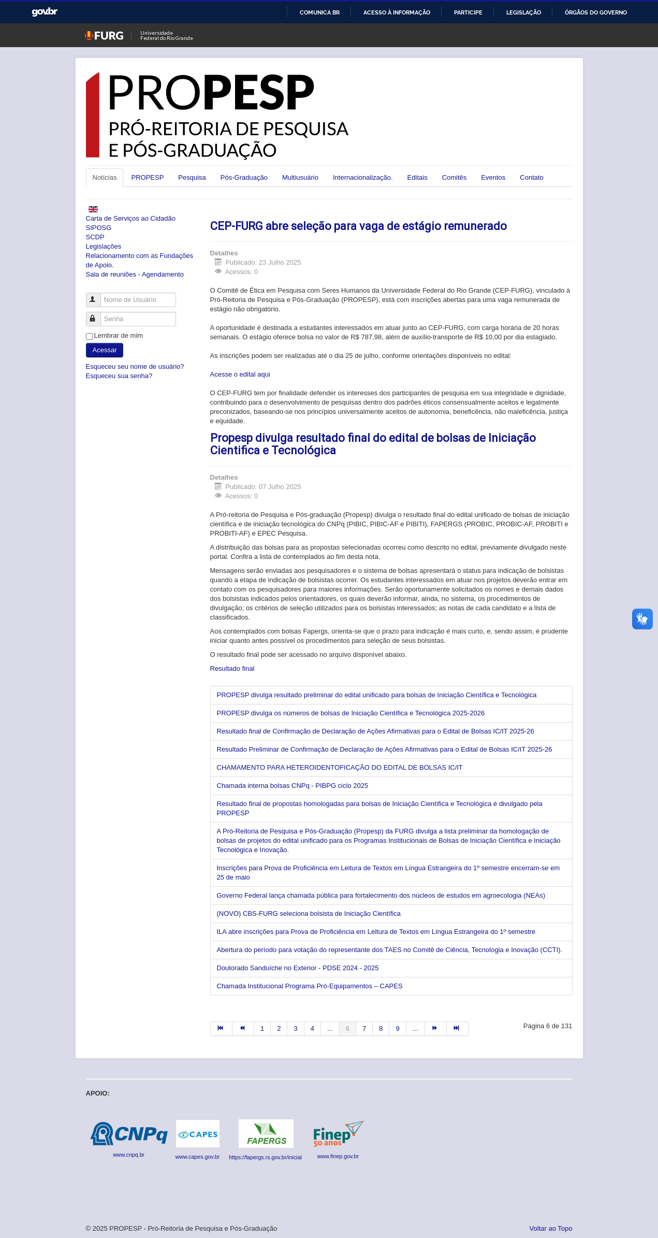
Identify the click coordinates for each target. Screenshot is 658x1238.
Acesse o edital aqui (240, 374)
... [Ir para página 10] (415, 1028)
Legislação (523, 12)
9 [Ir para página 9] (397, 1028)
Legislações (104, 246)
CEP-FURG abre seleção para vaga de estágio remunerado (358, 226)
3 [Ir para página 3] (295, 1028)
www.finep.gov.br (338, 1156)
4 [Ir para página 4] (312, 1028)
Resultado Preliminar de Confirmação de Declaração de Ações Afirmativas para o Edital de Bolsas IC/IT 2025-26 (384, 749)
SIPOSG (99, 228)
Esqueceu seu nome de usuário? (135, 366)
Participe (468, 12)
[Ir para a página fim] (458, 1028)
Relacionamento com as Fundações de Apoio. (139, 260)
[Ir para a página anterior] (243, 1028)
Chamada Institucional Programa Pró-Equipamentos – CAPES (310, 986)
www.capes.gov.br (198, 1157)
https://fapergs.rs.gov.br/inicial (266, 1157)
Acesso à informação (396, 12)
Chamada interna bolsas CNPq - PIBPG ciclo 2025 (293, 785)
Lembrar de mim (118, 335)
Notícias (105, 177)
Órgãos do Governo (596, 12)
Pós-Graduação (244, 177)
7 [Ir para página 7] (364, 1028)
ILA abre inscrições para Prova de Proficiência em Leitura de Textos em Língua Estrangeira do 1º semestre (376, 931)
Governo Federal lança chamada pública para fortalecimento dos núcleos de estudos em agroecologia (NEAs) (381, 895)
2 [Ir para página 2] (279, 1028)
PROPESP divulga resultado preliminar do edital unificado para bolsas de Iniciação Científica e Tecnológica (377, 695)
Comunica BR (320, 12)
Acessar (105, 350)
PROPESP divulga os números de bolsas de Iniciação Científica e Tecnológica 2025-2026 (351, 713)
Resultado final (232, 668)
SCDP (95, 237)
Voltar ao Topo (551, 1228)
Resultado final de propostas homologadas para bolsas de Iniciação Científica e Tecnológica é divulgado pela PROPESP (380, 808)
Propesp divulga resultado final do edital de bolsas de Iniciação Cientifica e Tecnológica (373, 444)
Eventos (493, 177)
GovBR (44, 12)
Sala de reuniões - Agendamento (135, 274)
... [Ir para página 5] (330, 1028)
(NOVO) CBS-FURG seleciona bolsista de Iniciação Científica (309, 913)
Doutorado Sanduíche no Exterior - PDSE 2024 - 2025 (298, 968)
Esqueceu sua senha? (119, 376)
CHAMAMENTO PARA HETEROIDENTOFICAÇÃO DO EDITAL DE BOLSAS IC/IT (340, 767)
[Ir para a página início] (221, 1028)
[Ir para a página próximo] (436, 1028)
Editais (417, 177)
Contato (532, 177)
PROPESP (147, 177)
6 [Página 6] (347, 1028)
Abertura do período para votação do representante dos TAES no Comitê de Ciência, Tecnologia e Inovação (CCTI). (390, 950)
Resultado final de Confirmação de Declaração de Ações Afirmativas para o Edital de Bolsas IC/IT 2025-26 (375, 731)
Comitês (454, 177)
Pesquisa (192, 177)
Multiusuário (300, 177)
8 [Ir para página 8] (381, 1028)
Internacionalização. (363, 177)
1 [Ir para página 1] (262, 1028)
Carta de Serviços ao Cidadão (131, 218)
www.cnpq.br (128, 1154)
